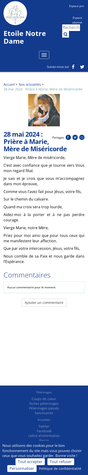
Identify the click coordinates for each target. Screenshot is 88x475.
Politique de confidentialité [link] (60, 468)
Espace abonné (77, 20)
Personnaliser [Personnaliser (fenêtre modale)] (22, 468)
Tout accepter (30, 461)
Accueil (9, 84)
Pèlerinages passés (44, 408)
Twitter (44, 426)
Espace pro (76, 6)
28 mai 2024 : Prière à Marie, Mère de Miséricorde (43, 89)
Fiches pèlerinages (44, 403)
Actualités (44, 420)
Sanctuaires (44, 413)
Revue (44, 440)
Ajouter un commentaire (44, 302)
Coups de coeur (44, 399)
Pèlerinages (44, 392)
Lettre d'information (44, 435)
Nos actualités (30, 84)
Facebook (44, 431)
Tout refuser (61, 461)
